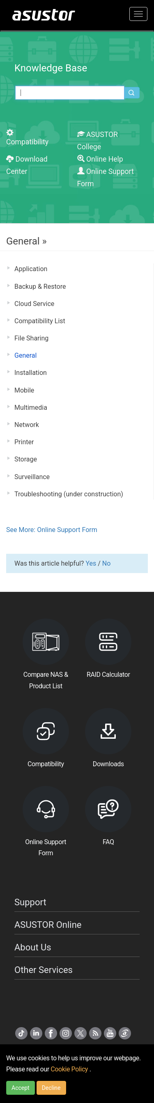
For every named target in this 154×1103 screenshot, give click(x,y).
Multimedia (30, 407)
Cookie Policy (70, 1069)
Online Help (100, 159)
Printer (24, 442)
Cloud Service (34, 304)
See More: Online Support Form (51, 530)
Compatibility (27, 137)
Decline (51, 1088)
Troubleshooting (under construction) (68, 494)
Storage (25, 459)
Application (30, 269)
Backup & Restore (40, 286)
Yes (90, 563)
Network (26, 425)
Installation (30, 373)
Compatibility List (39, 321)
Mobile (24, 390)
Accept (20, 1088)
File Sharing (31, 338)
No (106, 563)
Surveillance (32, 477)
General (25, 355)
